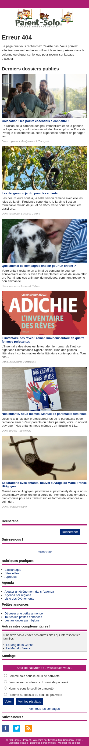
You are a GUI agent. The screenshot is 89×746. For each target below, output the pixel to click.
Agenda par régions (18, 595)
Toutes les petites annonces (23, 617)
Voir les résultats (29, 701)
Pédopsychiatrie (17, 506)
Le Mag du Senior (18, 648)
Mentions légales (18, 742)
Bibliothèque (13, 569)
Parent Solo (45, 552)
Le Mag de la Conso (19, 645)
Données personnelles (43, 742)
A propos (11, 576)
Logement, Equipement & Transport (28, 141)
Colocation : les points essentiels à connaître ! (35, 121)
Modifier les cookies (69, 742)
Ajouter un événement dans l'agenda (29, 591)
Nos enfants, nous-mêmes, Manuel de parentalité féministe (44, 414)
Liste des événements (19, 598)
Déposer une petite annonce (24, 613)
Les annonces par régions (22, 620)
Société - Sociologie (19, 430)
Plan (79, 740)
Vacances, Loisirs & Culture (24, 213)
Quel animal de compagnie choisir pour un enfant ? (39, 265)
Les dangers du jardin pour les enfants (30, 193)
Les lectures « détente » (22, 361)
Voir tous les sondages (44, 708)
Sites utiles (12, 573)
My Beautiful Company (61, 740)
